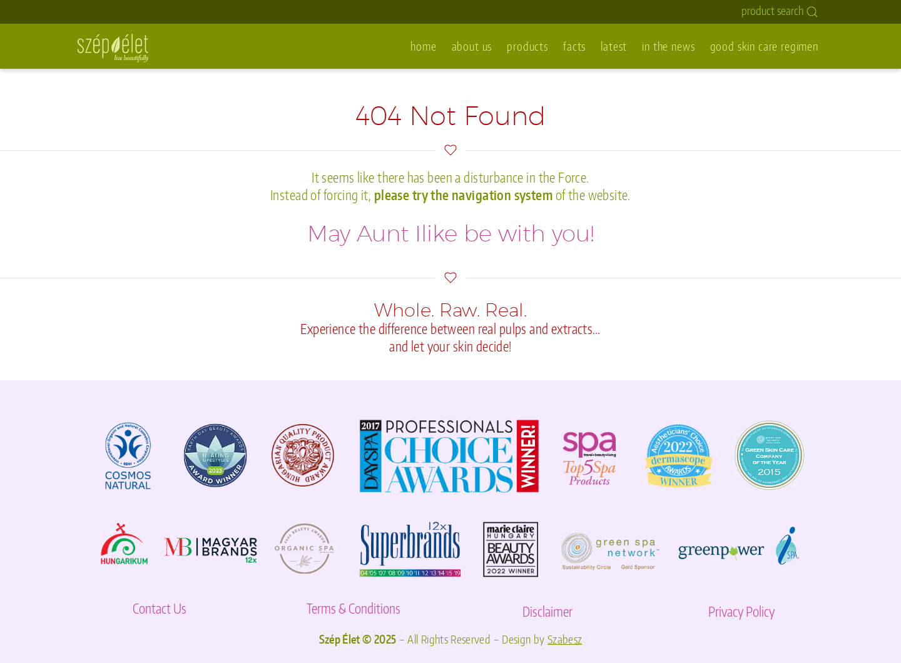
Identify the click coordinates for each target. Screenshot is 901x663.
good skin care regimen (764, 46)
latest (614, 46)
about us (472, 46)
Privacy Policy (741, 611)
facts (574, 46)
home (423, 46)
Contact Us (159, 608)
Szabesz (565, 639)
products (527, 46)
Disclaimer (547, 611)
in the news (668, 46)
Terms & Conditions (353, 608)
